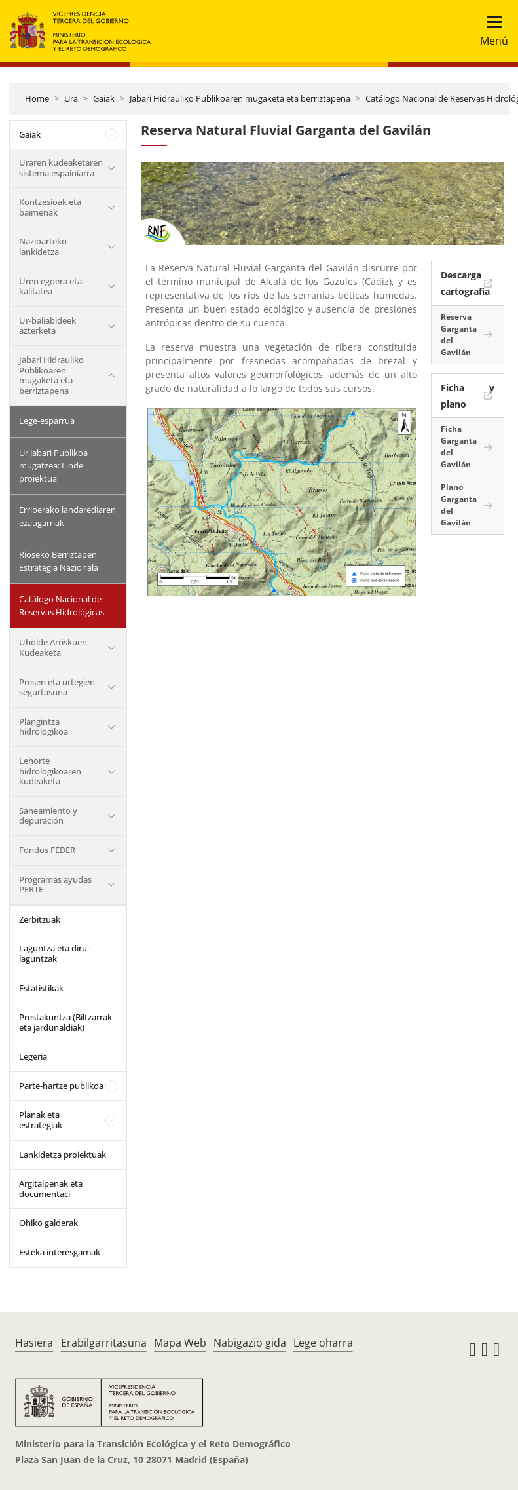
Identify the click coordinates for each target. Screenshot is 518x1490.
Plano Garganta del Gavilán (459, 505)
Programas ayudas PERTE (55, 884)
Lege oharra (323, 1342)
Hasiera (34, 1342)
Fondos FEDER (47, 850)
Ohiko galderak (48, 1223)
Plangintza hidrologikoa (43, 727)
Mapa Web (180, 1342)
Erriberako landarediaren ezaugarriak (67, 516)
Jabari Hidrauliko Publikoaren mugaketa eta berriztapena (240, 98)
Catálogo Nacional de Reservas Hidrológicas (61, 605)
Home (37, 98)
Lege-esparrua (47, 421)
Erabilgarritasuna (104, 1342)
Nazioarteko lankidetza (43, 246)
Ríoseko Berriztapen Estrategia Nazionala (58, 560)
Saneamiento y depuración (48, 816)
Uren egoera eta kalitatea (50, 286)
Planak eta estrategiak (40, 1120)
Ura (71, 98)
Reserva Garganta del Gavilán (459, 334)
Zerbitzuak (39, 919)
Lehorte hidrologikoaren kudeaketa (50, 771)
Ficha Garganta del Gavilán (459, 446)
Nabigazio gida (249, 1342)
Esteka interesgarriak (59, 1252)
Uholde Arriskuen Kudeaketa (53, 647)
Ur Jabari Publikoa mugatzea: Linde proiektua (53, 465)
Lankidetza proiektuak (62, 1154)
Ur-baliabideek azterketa (47, 326)
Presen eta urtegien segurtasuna (57, 687)
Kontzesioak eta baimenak (50, 207)
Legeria (33, 1056)
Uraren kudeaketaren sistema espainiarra (61, 168)
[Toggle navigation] (490, 31)
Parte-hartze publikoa (61, 1086)
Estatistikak (41, 988)
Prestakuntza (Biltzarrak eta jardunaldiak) (65, 1022)
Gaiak (104, 98)
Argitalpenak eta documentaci (51, 1188)
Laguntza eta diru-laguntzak (54, 953)
